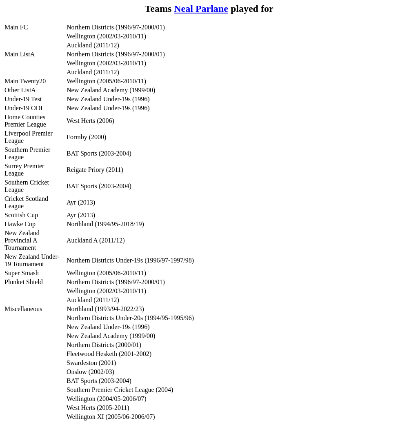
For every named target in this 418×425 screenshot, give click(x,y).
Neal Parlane (201, 8)
